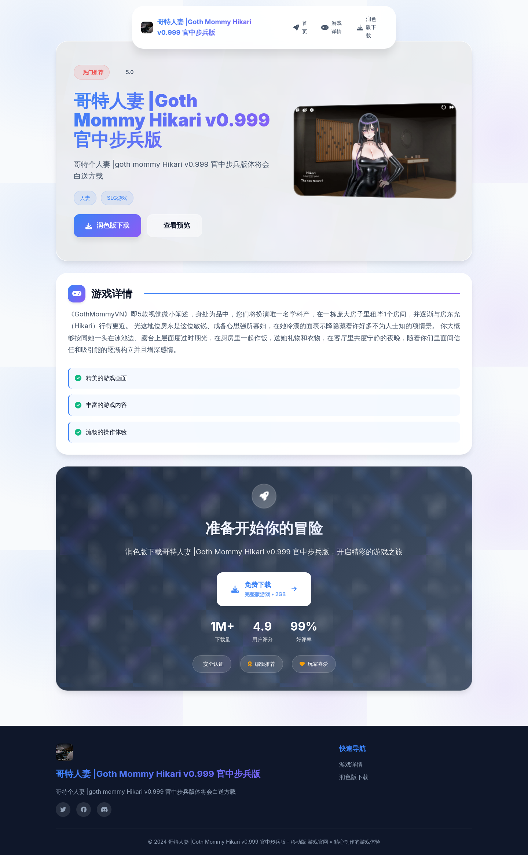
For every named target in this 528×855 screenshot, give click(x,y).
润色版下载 (353, 777)
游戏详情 (351, 764)
